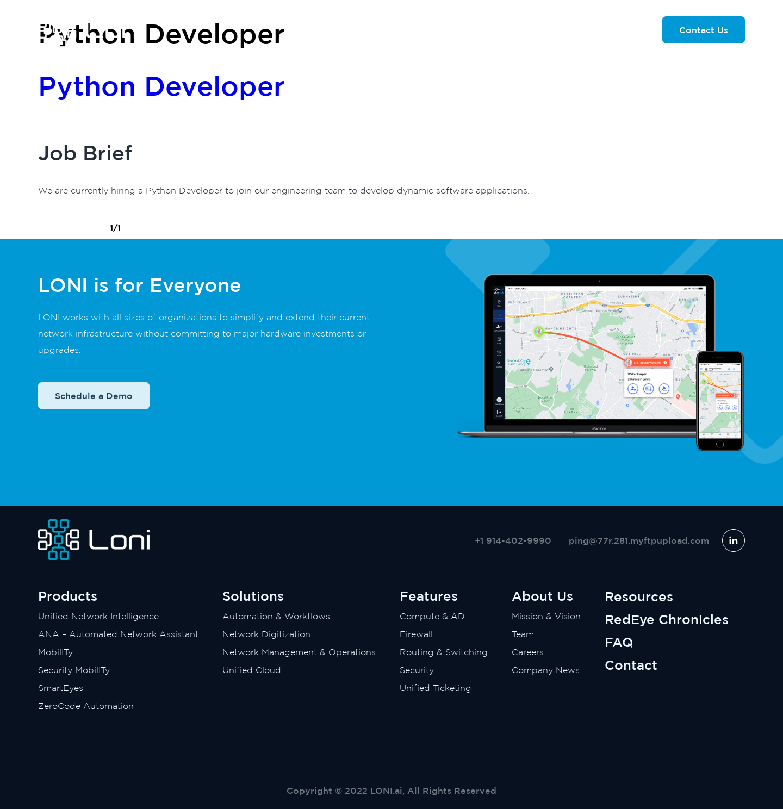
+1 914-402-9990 (513, 540)
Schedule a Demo (94, 408)
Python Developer (161, 86)
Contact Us (703, 30)
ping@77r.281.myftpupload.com (639, 540)
